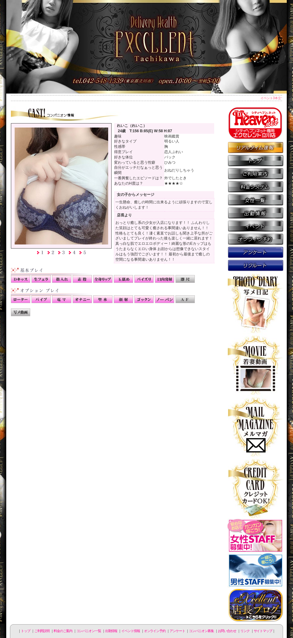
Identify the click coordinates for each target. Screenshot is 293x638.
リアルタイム (256, 147)
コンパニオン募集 (256, 265)
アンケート (256, 252)
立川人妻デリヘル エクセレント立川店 (146, 47)
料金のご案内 (256, 186)
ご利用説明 (256, 173)
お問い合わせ (227, 631)
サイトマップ (263, 631)
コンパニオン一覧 (256, 199)
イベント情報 (256, 225)
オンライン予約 (256, 238)
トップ (25, 631)
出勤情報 (256, 212)
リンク (245, 631)
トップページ (256, 160)
